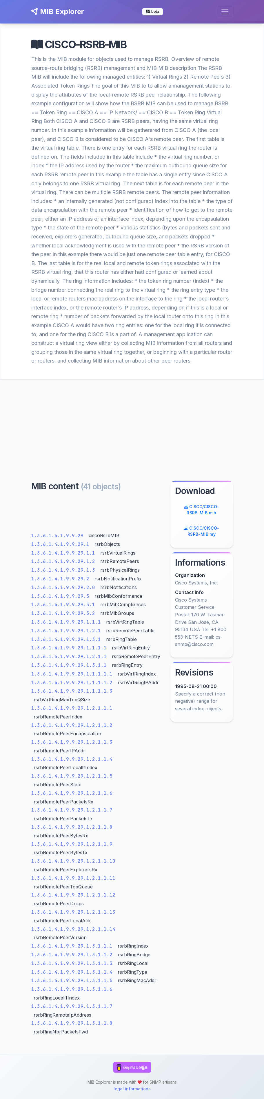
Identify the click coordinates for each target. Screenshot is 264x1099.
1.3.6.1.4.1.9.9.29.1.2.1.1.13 (73, 912)
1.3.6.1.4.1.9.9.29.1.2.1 (67, 631)
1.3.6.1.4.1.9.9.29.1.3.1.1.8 (71, 1023)
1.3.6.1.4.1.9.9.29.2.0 (64, 587)
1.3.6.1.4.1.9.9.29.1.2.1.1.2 (71, 725)
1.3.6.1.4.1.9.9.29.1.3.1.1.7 (71, 1006)
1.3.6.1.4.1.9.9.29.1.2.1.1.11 (73, 878)
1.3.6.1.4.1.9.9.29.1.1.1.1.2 (73, 683)
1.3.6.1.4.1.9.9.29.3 (61, 596)
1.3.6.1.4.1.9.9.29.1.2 (64, 561)
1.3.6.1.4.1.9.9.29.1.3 (64, 570)
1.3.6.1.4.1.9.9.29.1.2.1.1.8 (71, 827)
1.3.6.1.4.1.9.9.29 (58, 536)
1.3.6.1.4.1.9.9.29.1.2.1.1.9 (71, 844)
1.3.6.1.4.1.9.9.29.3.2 (64, 613)
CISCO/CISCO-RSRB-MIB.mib (201, 509)
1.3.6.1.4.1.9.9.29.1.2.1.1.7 (71, 810)
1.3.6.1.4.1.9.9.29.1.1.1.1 (70, 648)
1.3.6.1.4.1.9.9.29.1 (61, 544)
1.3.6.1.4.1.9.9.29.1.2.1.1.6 (71, 793)
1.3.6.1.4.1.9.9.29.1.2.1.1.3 (71, 742)
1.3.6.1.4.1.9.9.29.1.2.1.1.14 (73, 929)
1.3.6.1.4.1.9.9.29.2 (61, 579)
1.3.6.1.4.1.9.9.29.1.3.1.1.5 (73, 980)
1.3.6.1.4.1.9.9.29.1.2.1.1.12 (73, 895)
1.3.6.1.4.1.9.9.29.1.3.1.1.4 (73, 972)
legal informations (132, 1088)
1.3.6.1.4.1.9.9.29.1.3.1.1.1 (73, 946)
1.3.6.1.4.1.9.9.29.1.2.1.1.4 (71, 759)
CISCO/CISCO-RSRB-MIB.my (201, 531)
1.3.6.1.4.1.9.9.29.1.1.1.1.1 (73, 674)
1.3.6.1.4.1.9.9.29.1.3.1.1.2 (73, 955)
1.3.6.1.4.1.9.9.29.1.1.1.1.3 (71, 691)
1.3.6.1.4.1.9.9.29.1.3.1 (67, 639)
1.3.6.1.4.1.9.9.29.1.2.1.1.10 (73, 861)
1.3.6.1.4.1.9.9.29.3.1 (64, 605)
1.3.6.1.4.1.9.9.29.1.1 (64, 553)
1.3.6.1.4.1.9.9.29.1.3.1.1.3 (73, 963)
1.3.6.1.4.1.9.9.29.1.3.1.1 (70, 665)
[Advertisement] (132, 423)
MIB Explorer (57, 11)
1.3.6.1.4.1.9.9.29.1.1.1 (67, 622)
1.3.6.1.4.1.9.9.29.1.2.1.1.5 (71, 776)
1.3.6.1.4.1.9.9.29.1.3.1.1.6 (71, 989)
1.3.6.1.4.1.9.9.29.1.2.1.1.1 (71, 708)
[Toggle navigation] (225, 11)
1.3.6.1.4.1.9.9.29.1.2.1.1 (70, 656)
